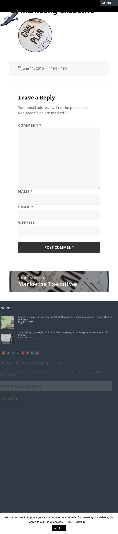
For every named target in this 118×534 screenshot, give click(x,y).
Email (25, 207)
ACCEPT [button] (59, 528)
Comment (29, 125)
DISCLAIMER (76, 521)
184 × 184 (59, 68)
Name (25, 191)
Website (26, 222)
